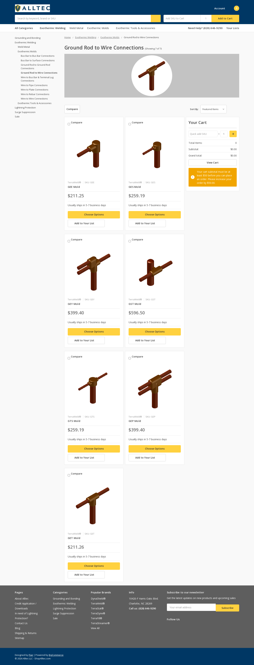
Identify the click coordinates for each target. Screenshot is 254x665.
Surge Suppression (25, 112)
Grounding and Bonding (27, 37)
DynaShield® (98, 598)
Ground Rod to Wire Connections (39, 72)
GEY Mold (74, 303)
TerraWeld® (98, 602)
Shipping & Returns (26, 632)
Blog (17, 627)
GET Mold (74, 536)
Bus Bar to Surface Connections (38, 60)
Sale (17, 116)
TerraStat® (97, 607)
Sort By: (194, 109)
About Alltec (22, 598)
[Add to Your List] (94, 223)
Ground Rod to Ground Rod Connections (35, 66)
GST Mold (135, 303)
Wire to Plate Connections (34, 89)
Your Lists (232, 28)
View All (95, 627)
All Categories (25, 28)
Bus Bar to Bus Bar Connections (38, 55)
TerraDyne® (98, 612)
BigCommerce (56, 654)
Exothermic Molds (99, 28)
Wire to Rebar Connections (35, 94)
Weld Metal (76, 28)
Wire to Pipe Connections (34, 85)
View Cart (213, 162)
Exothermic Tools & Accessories (135, 28)
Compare (72, 109)
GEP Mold (135, 419)
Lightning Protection (25, 107)
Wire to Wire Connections (34, 98)
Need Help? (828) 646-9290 (205, 28)
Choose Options (94, 213)
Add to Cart (225, 18)
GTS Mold (74, 419)
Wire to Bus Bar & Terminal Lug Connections (37, 79)
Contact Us (21, 622)
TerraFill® (96, 617)
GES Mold (135, 186)
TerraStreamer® (100, 622)
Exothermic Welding (53, 28)
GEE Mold (74, 186)
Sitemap (19, 637)
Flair (31, 654)
